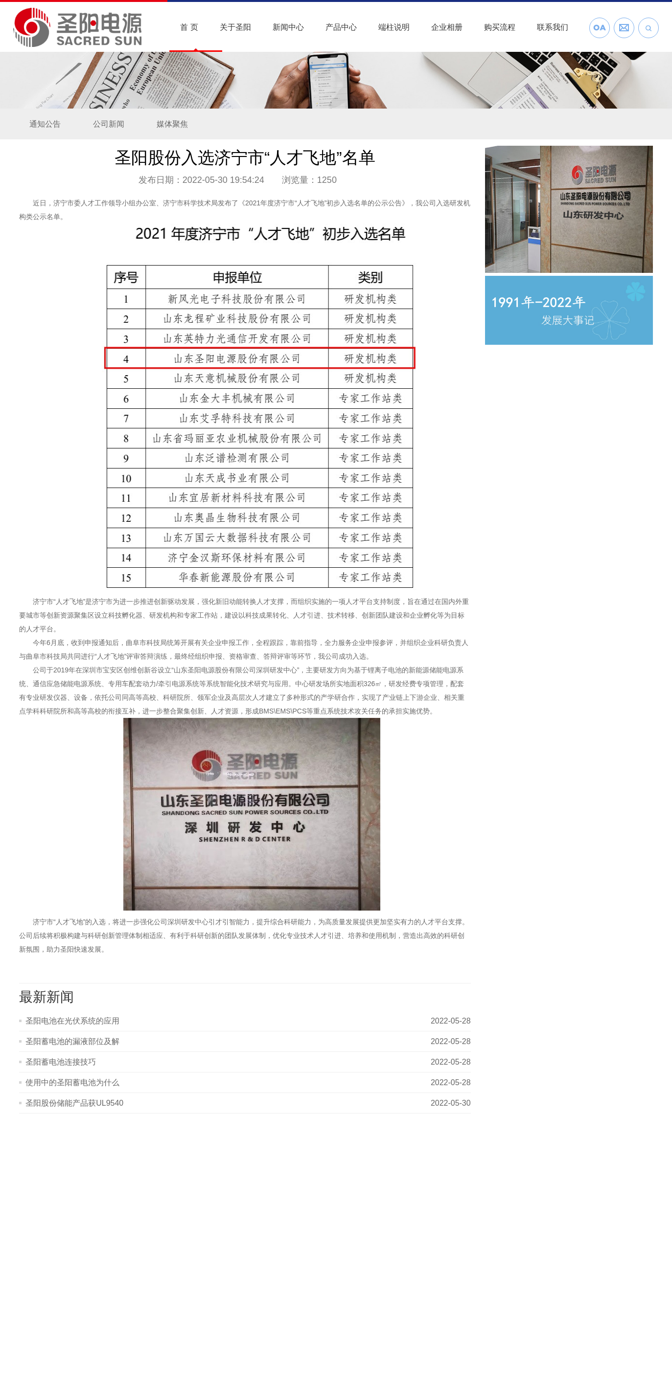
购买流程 (499, 27)
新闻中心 (287, 27)
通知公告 (45, 124)
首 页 (189, 27)
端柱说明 (393, 27)
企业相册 (446, 27)
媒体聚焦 (172, 124)
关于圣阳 (235, 27)
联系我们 (552, 27)
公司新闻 (108, 124)
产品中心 (340, 27)
